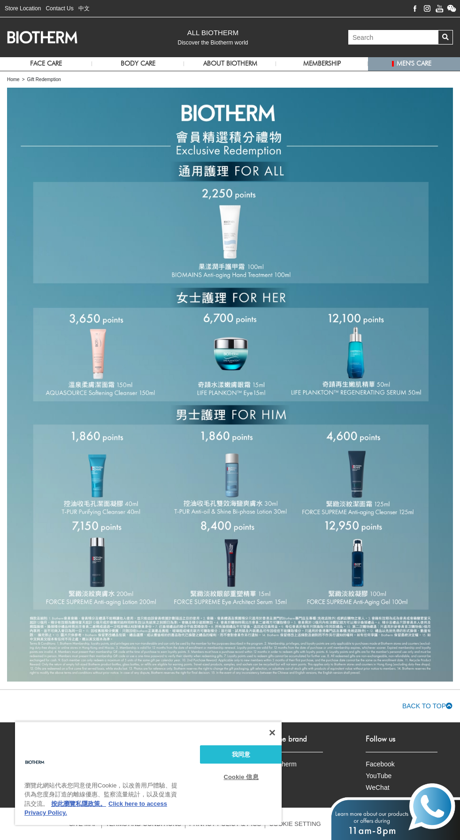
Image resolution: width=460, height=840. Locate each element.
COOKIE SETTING (295, 823)
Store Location (23, 8)
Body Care (138, 63)
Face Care (46, 63)
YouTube (378, 776)
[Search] (393, 37)
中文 (84, 8)
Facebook (380, 764)
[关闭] (272, 732)
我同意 (241, 754)
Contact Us (59, 8)
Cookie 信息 (241, 776)
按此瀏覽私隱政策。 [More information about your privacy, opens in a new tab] (78, 803)
